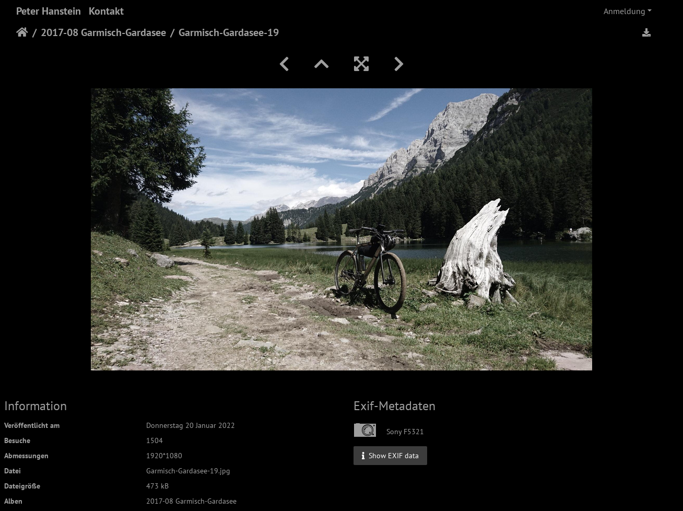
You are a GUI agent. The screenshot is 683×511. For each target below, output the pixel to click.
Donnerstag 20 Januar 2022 (190, 425)
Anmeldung (624, 11)
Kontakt (106, 11)
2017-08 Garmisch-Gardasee (103, 32)
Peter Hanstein (48, 11)
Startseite (22, 32)
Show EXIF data (390, 455)
